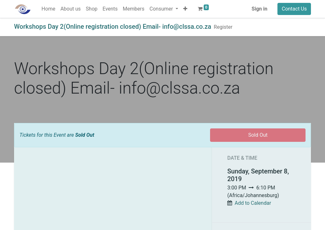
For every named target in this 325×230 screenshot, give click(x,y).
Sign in (259, 9)
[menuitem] (48, 9)
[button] (185, 9)
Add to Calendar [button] (253, 203)
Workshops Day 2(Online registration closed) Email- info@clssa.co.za (112, 26)
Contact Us (294, 9)
